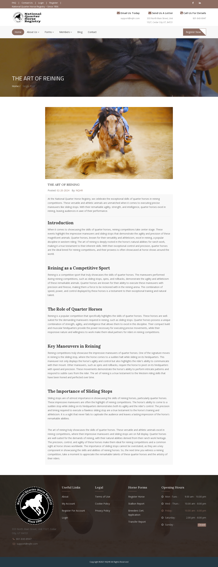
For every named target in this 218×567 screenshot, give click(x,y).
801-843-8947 (199, 18)
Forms (49, 32)
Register (53, 2)
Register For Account (73, 510)
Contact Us (27, 2)
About (65, 496)
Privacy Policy (102, 510)
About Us (33, 32)
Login (41, 2)
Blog (79, 32)
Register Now (193, 32)
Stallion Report (136, 503)
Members (65, 32)
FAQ (14, 2)
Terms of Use (102, 496)
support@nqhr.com (130, 18)
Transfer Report (137, 521)
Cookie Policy (102, 503)
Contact (92, 32)
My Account (68, 503)
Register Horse (136, 496)
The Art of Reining (64, 185)
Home (18, 32)
